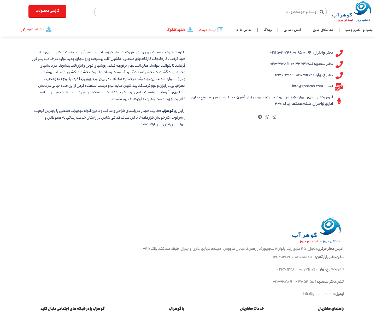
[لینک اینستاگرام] (274, 117)
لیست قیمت (207, 30)
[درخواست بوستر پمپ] (48, 29)
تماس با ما (244, 29)
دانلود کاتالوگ (176, 30)
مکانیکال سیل (323, 29)
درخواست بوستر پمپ (30, 29)
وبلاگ (267, 29)
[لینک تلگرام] (260, 117)
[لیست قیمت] (220, 30)
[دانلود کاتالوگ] (190, 29)
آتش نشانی (292, 29)
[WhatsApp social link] (267, 117)
